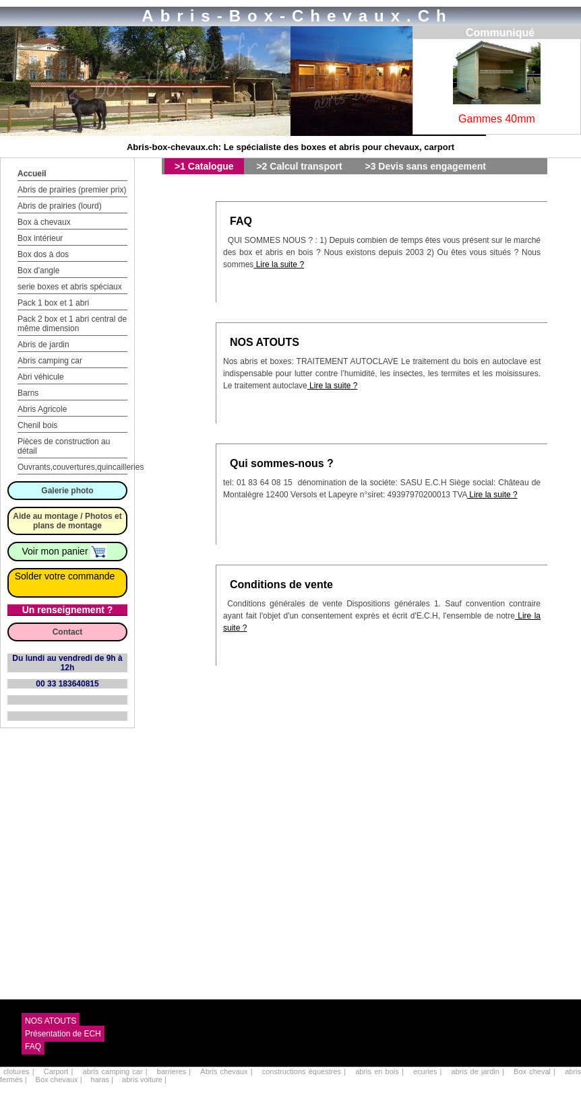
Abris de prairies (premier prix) (72, 189)
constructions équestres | (305, 1071)
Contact (68, 632)
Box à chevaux (44, 222)
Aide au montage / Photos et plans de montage (67, 520)
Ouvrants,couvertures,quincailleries (81, 467)
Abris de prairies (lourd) (60, 206)
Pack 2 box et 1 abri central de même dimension (72, 323)
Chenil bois (37, 425)
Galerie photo (67, 490)
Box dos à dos (43, 254)
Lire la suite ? (278, 264)
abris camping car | (116, 1071)
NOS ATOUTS (264, 342)
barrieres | (175, 1071)
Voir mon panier (65, 551)
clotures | (20, 1071)
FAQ (241, 221)
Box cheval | (536, 1071)
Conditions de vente (281, 584)
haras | (103, 1079)
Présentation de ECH (63, 1033)
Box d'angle (38, 270)
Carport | (60, 1071)
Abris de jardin (43, 344)
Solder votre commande (65, 576)
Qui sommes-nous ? (282, 463)
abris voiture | (144, 1079)
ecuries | (429, 1071)
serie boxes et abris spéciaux (70, 286)
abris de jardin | (479, 1071)
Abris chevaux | (227, 1071)
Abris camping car (50, 360)
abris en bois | (380, 1071)
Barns (28, 393)
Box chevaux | (60, 1079)
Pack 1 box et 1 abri (53, 303)
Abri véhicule (41, 377)
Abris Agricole (42, 409)
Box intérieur (40, 238)
